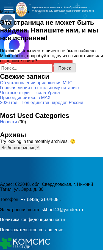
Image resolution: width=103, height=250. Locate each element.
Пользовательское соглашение (31, 229)
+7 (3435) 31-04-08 (40, 199)
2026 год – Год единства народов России (41, 102)
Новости (8, 121)
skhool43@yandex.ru (62, 209)
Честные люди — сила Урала (30, 92)
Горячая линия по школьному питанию (39, 87)
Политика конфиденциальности (32, 219)
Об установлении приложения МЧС (36, 82)
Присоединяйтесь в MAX (25, 97)
